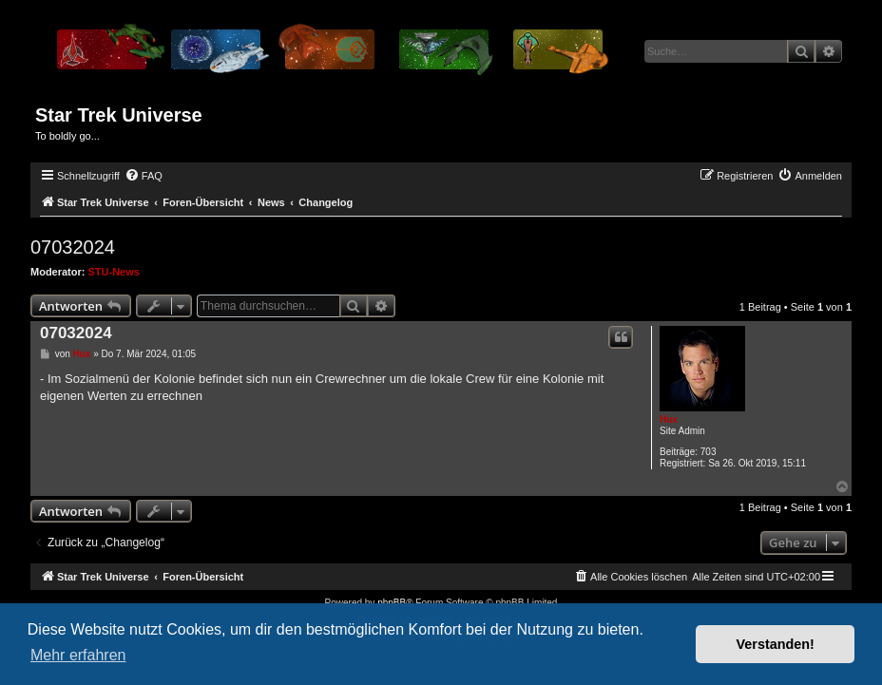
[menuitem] (144, 175)
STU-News (114, 271)
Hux (669, 419)
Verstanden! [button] (776, 644)
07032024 (72, 247)
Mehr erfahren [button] (78, 655)
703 (708, 452)
